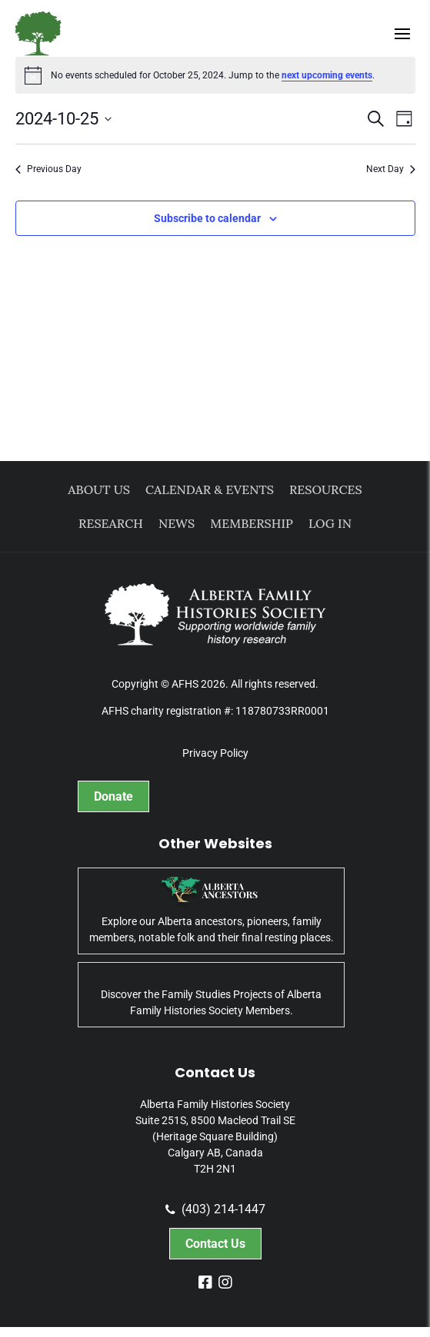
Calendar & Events (209, 489)
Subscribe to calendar (207, 218)
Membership (251, 523)
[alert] (215, 75)
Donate (113, 796)
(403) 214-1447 (215, 1209)
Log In (330, 523)
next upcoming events (327, 75)
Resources (325, 489)
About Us (99, 489)
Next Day (390, 169)
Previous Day (48, 169)
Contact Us (215, 1243)
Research (110, 523)
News (176, 523)
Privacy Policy (215, 753)
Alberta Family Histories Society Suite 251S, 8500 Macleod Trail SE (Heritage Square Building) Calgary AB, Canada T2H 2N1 (215, 1136)
